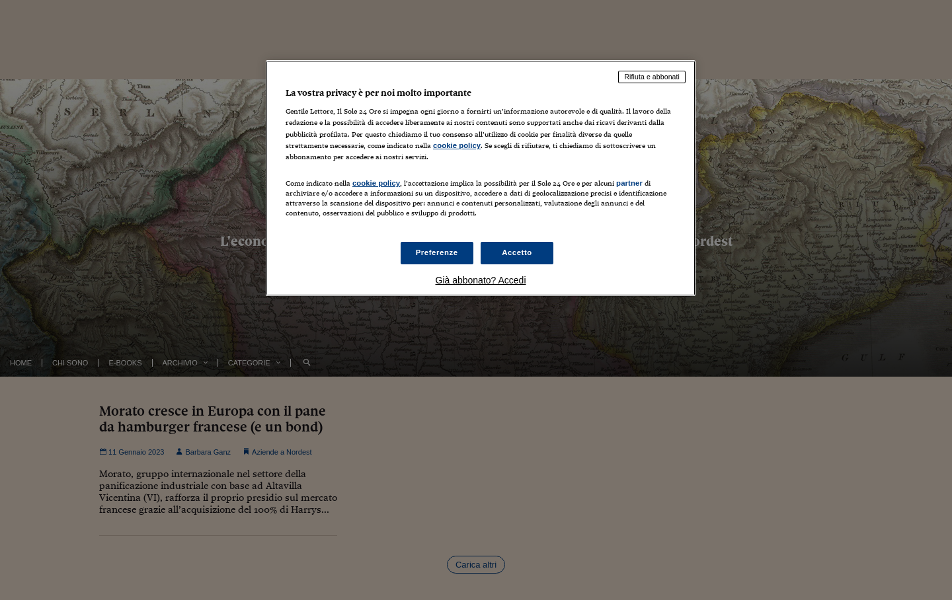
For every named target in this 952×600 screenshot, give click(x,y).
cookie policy (457, 145)
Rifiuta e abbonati (652, 77)
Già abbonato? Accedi (481, 280)
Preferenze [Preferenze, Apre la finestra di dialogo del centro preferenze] (437, 252)
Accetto (517, 252)
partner (629, 183)
